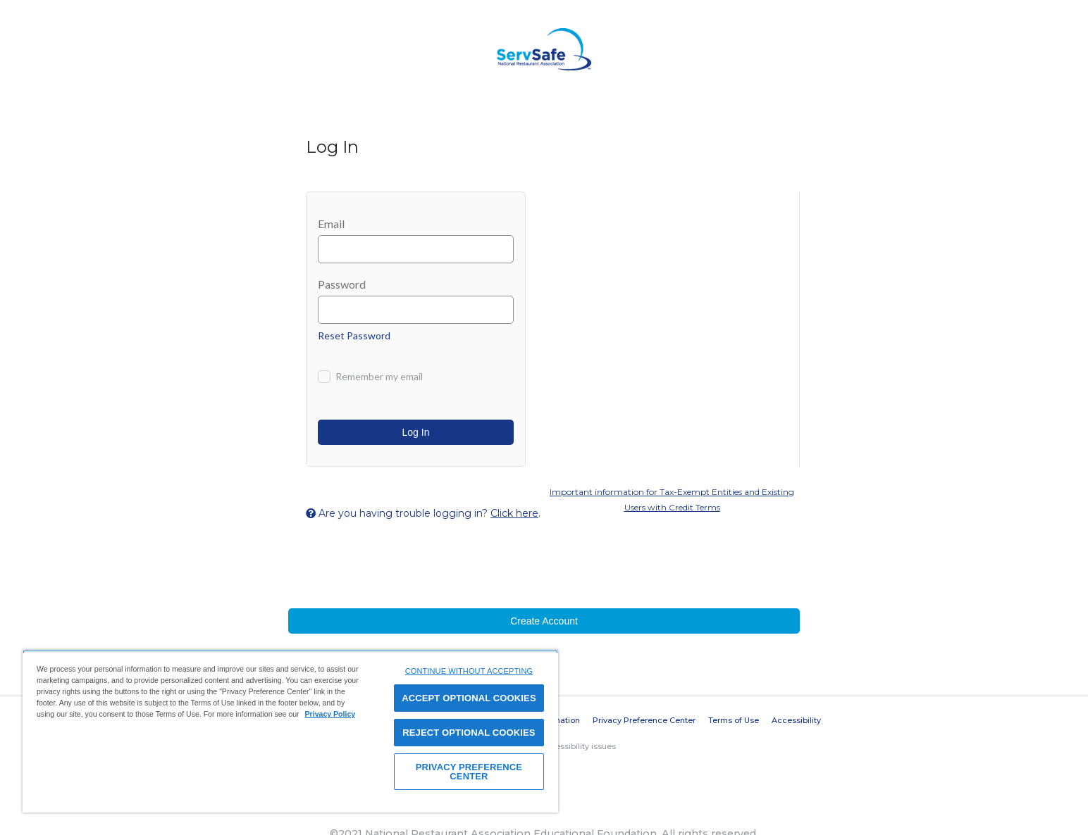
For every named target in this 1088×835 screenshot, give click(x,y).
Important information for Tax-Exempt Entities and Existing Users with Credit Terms (672, 499)
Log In (416, 432)
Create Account (544, 621)
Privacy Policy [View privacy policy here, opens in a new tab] (330, 714)
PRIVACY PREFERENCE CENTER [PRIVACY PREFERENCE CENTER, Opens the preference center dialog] (469, 771)
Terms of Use (733, 720)
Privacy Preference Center (644, 720)
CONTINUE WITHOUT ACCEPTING (469, 671)
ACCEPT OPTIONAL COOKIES (469, 698)
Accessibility (796, 720)
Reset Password (354, 335)
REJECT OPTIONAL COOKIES (468, 732)
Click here (514, 513)
